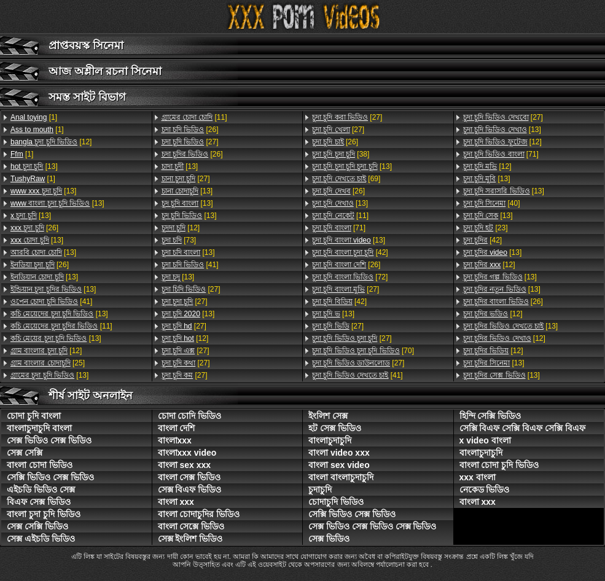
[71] (338, 228)
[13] (34, 166)
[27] (190, 142)
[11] (61, 326)
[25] (47, 363)
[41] (51, 301)
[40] (491, 203)
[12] (51, 142)
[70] (363, 350)
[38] (340, 154)
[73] (179, 240)
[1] (33, 117)
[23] (485, 228)
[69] (346, 178)
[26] (34, 228)
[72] (350, 277)
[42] (350, 252)
